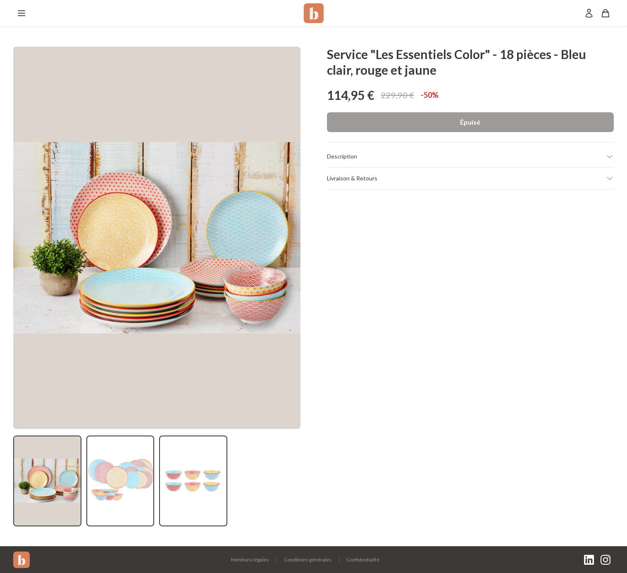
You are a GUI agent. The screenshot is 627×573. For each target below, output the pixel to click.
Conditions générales (307, 559)
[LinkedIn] (589, 560)
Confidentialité (362, 559)
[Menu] (21, 13)
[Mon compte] (589, 13)
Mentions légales (250, 559)
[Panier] (605, 13)
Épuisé (470, 122)
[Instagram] (605, 560)
